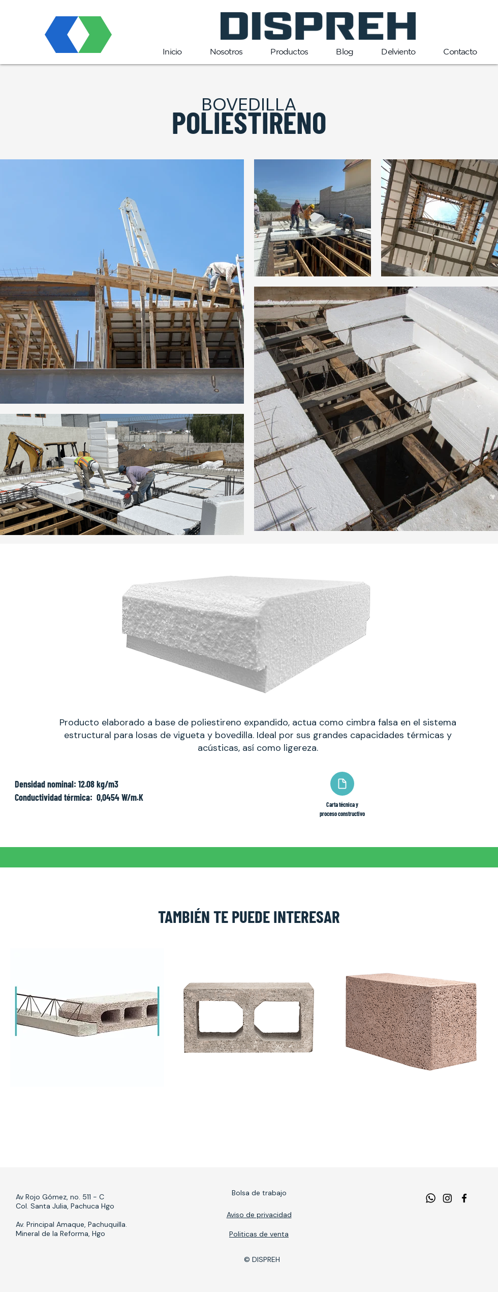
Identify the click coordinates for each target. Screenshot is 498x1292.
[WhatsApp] (431, 1198)
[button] (288, 52)
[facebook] (464, 1198)
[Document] (342, 784)
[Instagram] (447, 1198)
